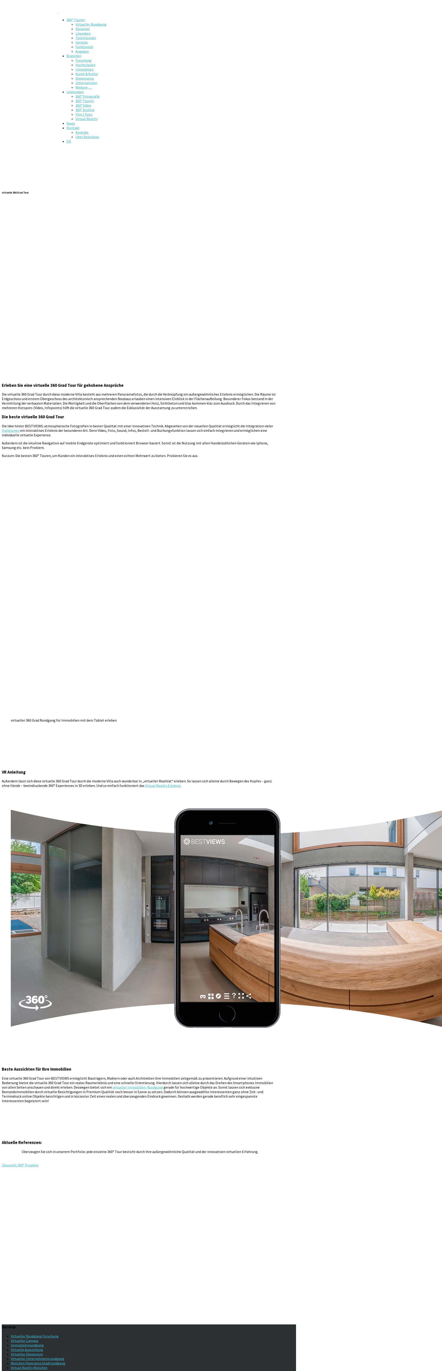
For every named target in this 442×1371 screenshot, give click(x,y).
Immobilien (84, 69)
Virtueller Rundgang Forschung (35, 1336)
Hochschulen (85, 65)
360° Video (83, 105)
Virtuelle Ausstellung (27, 1349)
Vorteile (81, 42)
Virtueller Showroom (27, 1354)
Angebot (82, 51)
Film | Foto (83, 114)
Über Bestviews (87, 137)
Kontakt (73, 128)
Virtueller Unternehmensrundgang (37, 1358)
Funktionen (84, 47)
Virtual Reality (86, 119)
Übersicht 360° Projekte (20, 1165)
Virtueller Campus (24, 1340)
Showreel (82, 29)
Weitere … (83, 87)
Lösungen (83, 33)
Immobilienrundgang (27, 1345)
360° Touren (75, 20)
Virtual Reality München (29, 1367)
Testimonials (85, 38)
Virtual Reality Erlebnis (163, 785)
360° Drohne (84, 110)
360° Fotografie (87, 96)
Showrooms (84, 78)
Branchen (73, 56)
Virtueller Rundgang (90, 24)
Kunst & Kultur (86, 74)
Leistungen (75, 92)
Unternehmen (86, 83)
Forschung (83, 60)
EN (68, 141)
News (70, 123)
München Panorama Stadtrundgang (38, 1363)
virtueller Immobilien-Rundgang (138, 1087)
